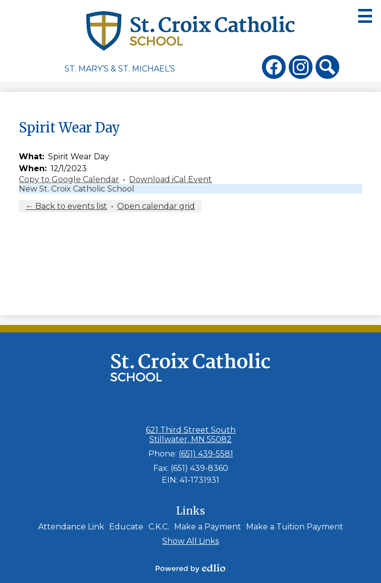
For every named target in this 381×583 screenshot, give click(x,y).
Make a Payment (207, 526)
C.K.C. (158, 526)
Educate (126, 526)
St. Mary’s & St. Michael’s (119, 68)
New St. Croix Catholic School (76, 189)
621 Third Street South (191, 434)
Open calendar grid (156, 206)
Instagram (301, 69)
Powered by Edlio (190, 568)
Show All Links (190, 541)
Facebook (274, 69)
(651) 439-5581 (206, 453)
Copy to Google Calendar (69, 179)
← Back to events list (66, 206)
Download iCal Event (170, 179)
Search (327, 69)
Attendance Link (71, 526)
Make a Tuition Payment (294, 526)
